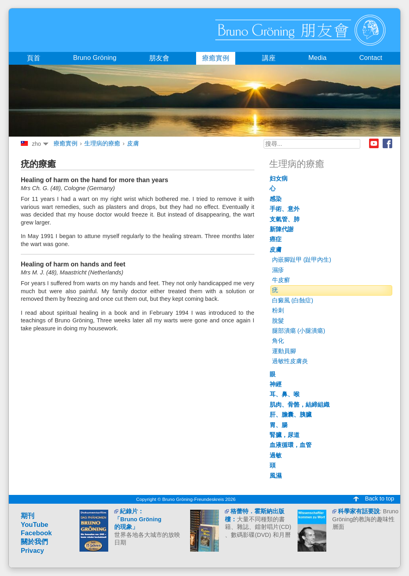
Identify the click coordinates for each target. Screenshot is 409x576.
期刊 (27, 516)
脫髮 (278, 321)
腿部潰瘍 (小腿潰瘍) (299, 331)
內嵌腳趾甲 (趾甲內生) (302, 259)
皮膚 (133, 143)
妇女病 (279, 178)
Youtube (374, 143)
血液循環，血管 (291, 445)
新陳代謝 (282, 229)
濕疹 (278, 270)
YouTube (34, 524)
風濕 (276, 476)
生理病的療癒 (102, 143)
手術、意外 (285, 209)
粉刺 (278, 310)
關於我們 (34, 542)
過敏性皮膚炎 (290, 361)
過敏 (276, 455)
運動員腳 (284, 351)
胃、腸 (279, 425)
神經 (276, 384)
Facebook (387, 143)
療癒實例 (65, 143)
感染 (276, 199)
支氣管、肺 (285, 219)
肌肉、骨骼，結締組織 (300, 404)
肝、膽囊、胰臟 (291, 414)
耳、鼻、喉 (285, 394)
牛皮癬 (281, 280)
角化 (278, 341)
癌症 (276, 239)
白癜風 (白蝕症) (293, 300)
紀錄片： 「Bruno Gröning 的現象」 (137, 519)
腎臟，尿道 (285, 435)
